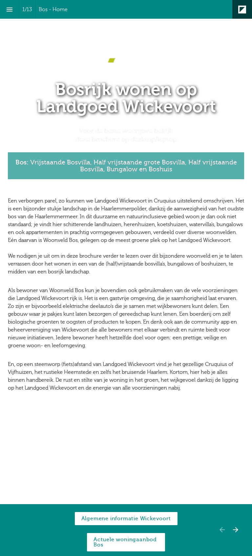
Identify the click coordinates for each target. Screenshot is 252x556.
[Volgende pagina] (235, 529)
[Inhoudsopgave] (9, 9)
